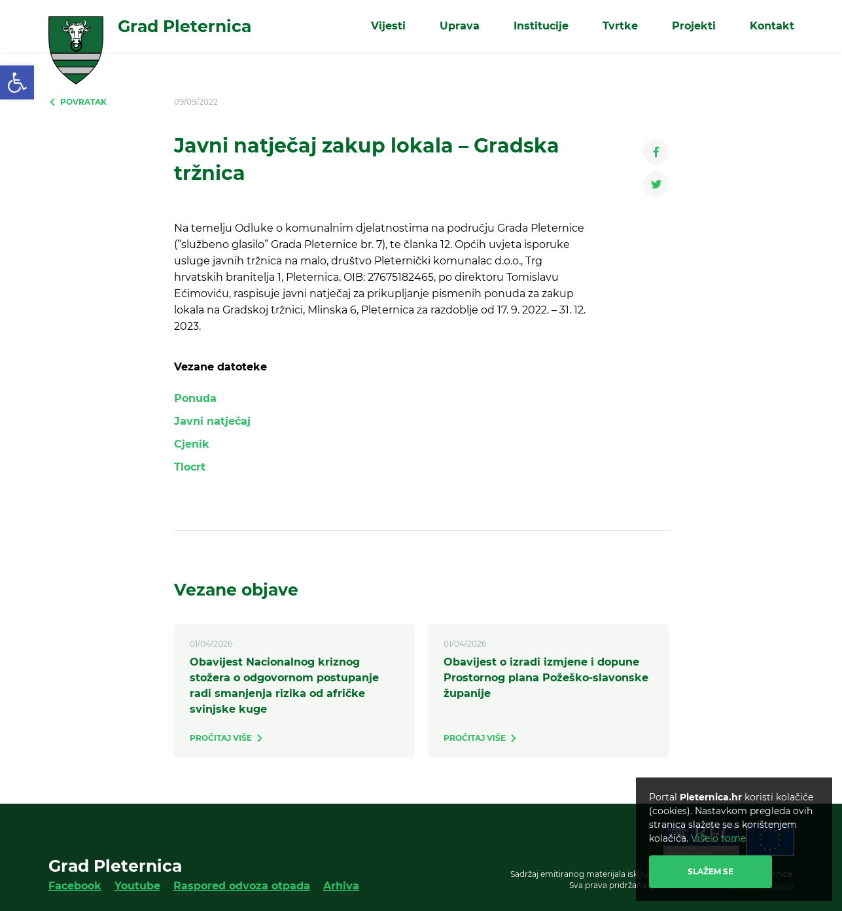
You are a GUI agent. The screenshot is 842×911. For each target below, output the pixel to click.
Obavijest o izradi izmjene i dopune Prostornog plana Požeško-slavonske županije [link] (546, 678)
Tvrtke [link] (620, 26)
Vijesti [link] (388, 26)
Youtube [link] (137, 886)
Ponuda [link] (195, 398)
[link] (17, 82)
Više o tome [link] (718, 838)
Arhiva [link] (341, 886)
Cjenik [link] (191, 444)
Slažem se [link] (710, 871)
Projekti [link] (694, 26)
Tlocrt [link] (189, 467)
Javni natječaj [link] (212, 421)
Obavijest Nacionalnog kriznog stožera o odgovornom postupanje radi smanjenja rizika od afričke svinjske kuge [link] (284, 685)
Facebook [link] (74, 886)
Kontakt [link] (772, 26)
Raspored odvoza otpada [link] (241, 886)
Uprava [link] (460, 26)
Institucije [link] (541, 26)
